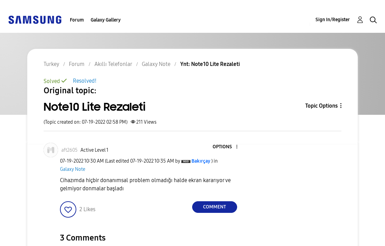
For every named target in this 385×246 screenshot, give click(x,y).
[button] (225, 147)
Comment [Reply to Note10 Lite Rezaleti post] (214, 207)
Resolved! (84, 81)
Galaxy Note (72, 169)
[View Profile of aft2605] (69, 150)
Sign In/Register (332, 20)
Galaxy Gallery (106, 20)
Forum (77, 20)
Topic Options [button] (321, 105)
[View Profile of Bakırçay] (200, 161)
